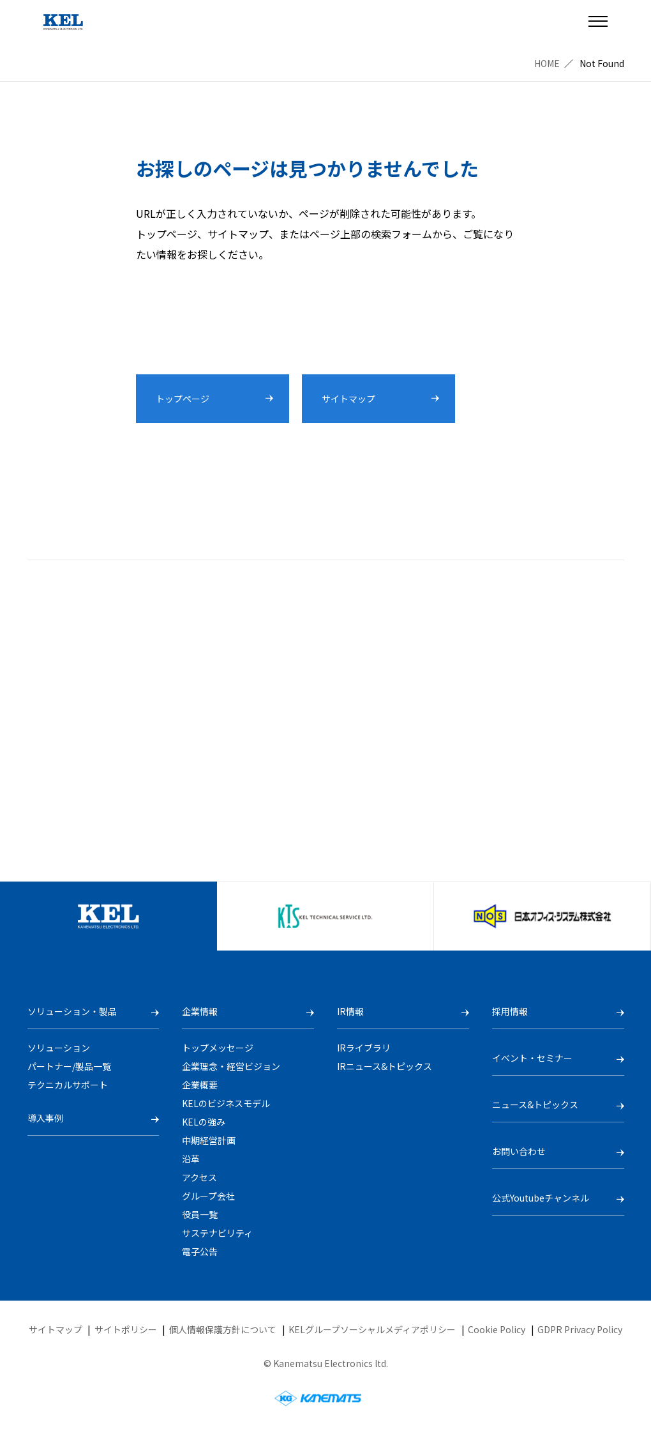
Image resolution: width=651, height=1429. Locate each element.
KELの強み (203, 1121)
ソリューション (58, 1047)
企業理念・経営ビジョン (231, 1066)
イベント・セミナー (532, 1057)
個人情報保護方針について (222, 1329)
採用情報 (510, 1011)
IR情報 (350, 1011)
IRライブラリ (364, 1047)
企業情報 (200, 1011)
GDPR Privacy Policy (579, 1329)
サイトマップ (55, 1329)
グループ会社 (208, 1195)
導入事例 (45, 1118)
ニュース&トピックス (535, 1104)
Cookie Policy (496, 1329)
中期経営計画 (209, 1140)
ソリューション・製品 (72, 1011)
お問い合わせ (519, 1151)
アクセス (199, 1177)
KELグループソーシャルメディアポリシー (372, 1329)
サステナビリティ (217, 1232)
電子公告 (200, 1251)
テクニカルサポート (67, 1084)
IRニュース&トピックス (384, 1066)
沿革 (191, 1158)
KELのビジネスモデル (226, 1103)
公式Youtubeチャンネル (540, 1197)
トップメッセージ (217, 1047)
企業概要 (200, 1084)
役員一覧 (200, 1214)
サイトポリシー (125, 1329)
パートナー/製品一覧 (69, 1066)
